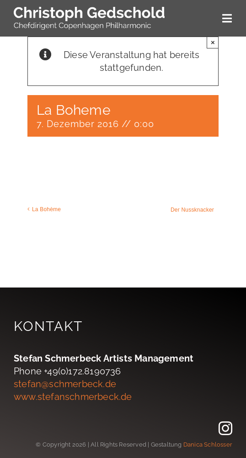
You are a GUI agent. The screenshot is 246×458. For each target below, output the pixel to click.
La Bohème (46, 209)
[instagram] (225, 428)
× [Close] (213, 42)
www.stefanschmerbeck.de (73, 396)
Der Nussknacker (192, 210)
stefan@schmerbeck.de (65, 383)
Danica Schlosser (207, 444)
